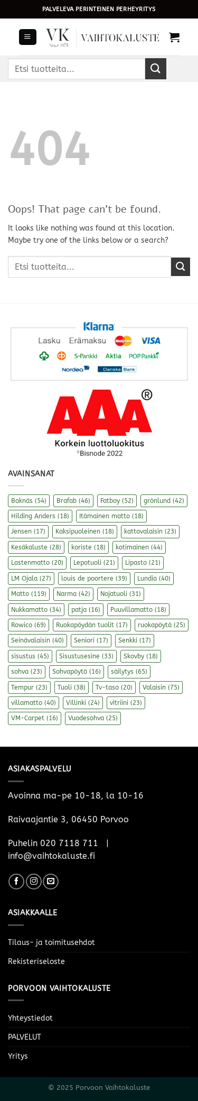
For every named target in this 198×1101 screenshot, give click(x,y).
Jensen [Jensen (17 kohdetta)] (28, 531)
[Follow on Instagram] (34, 881)
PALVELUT (24, 1037)
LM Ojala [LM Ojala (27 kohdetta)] (31, 578)
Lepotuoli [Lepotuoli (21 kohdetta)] (94, 562)
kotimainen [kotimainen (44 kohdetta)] (139, 547)
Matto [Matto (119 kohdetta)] (28, 594)
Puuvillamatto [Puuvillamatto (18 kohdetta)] (138, 609)
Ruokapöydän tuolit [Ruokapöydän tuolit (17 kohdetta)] (92, 625)
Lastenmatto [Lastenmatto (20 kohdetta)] (37, 562)
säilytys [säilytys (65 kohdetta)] (129, 671)
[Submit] (155, 68)
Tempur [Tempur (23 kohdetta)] (29, 687)
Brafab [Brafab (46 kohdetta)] (73, 500)
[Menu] (27, 37)
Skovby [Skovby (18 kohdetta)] (141, 656)
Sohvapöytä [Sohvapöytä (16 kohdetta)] (76, 671)
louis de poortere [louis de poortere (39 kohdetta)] (94, 578)
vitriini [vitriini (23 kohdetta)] (126, 703)
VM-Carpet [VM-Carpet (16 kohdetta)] (34, 718)
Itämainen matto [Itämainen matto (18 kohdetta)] (111, 516)
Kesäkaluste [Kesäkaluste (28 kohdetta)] (36, 547)
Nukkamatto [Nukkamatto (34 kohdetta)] (36, 609)
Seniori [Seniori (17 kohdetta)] (91, 640)
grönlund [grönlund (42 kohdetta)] (164, 500)
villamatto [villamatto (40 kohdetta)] (33, 703)
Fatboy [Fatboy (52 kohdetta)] (117, 500)
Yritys (18, 1056)
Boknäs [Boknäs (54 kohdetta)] (28, 500)
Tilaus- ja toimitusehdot (51, 942)
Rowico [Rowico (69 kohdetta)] (28, 625)
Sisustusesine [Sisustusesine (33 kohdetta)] (86, 656)
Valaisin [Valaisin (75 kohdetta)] (161, 687)
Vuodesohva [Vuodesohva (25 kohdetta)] (93, 718)
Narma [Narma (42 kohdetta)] (73, 594)
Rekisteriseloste (36, 961)
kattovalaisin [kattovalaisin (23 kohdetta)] (150, 531)
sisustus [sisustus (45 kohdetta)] (30, 656)
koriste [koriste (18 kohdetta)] (88, 547)
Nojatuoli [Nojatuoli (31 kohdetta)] (120, 594)
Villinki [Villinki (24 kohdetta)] (83, 703)
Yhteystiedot (30, 1018)
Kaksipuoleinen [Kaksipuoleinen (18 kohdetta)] (84, 531)
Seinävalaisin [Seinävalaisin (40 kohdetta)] (37, 640)
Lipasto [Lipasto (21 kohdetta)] (143, 562)
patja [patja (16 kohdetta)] (85, 609)
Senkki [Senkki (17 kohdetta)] (134, 640)
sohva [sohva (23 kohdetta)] (26, 671)
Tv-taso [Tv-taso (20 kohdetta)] (114, 687)
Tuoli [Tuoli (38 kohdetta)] (72, 687)
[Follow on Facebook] (16, 881)
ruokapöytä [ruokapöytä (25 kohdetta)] (161, 625)
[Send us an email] (51, 881)
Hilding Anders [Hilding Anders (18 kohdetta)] (40, 516)
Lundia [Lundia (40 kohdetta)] (154, 578)
